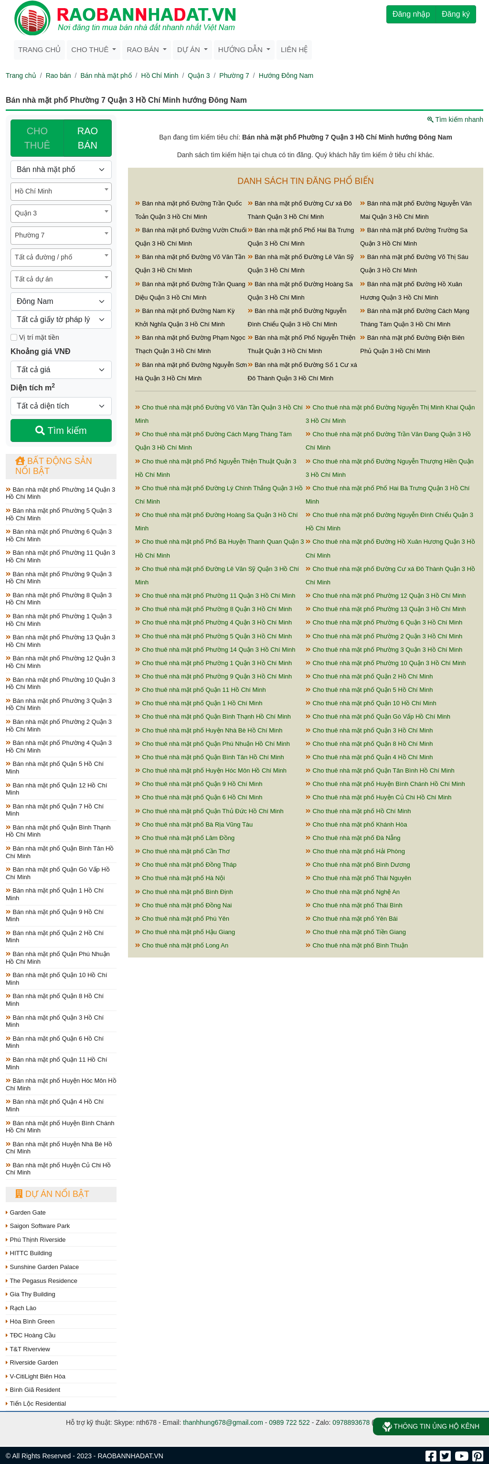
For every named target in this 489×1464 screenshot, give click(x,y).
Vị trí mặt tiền (35, 337)
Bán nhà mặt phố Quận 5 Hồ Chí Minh (55, 767)
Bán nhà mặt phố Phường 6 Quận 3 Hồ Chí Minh (59, 535)
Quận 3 (199, 75)
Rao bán (144, 49)
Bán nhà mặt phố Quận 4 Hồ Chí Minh (55, 1105)
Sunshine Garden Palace (42, 1266)
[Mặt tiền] (14, 337)
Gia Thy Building (30, 1294)
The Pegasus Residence (41, 1280)
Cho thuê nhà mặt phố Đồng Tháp (185, 864)
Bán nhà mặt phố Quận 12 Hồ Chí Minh (56, 789)
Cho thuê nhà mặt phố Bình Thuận (357, 945)
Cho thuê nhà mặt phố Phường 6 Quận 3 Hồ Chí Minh (384, 622)
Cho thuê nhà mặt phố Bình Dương (358, 864)
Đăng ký (456, 14)
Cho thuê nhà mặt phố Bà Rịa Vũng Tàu (194, 824)
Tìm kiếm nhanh (455, 119)
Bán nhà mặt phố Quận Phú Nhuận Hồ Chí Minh (58, 957)
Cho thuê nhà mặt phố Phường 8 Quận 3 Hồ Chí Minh (213, 609)
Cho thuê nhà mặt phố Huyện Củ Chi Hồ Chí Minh (379, 797)
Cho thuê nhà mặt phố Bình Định (184, 891)
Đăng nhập (411, 14)
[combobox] (61, 192)
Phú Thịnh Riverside (36, 1239)
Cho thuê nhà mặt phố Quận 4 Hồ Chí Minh (369, 757)
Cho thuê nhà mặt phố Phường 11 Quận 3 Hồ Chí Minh (215, 595)
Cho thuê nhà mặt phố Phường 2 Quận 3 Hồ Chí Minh (384, 636)
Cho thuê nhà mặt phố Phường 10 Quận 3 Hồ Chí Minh (386, 663)
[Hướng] (61, 301)
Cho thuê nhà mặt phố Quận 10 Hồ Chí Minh (371, 703)
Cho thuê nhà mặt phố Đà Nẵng (353, 837)
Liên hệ (294, 49)
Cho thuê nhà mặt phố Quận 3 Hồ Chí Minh (369, 730)
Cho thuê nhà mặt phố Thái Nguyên (358, 878)
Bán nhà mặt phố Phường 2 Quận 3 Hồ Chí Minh (59, 725)
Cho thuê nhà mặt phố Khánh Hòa (356, 824)
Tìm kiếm (60, 430)
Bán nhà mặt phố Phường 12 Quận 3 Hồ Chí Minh (60, 662)
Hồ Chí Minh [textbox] (33, 191)
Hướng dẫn (241, 49)
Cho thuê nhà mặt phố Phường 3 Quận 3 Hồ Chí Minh (384, 649)
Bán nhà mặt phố (105, 75)
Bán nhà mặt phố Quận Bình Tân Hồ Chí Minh (60, 852)
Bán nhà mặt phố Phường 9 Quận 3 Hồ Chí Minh (59, 578)
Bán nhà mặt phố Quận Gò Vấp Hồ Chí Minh (58, 873)
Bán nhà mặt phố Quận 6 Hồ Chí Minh (55, 1042)
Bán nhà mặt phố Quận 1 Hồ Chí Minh (55, 894)
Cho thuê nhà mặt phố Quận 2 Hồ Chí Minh (369, 676)
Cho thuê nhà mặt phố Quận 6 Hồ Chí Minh (198, 797)
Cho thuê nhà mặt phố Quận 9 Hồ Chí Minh (198, 783)
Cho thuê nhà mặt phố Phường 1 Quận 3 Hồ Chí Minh (213, 663)
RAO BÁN (87, 138)
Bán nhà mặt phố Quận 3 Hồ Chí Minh (55, 1021)
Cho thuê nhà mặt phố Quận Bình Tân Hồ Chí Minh (209, 757)
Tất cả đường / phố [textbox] (43, 257)
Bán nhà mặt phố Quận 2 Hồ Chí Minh (55, 936)
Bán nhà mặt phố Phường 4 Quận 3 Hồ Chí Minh (59, 746)
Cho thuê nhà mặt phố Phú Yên (182, 918)
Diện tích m (33, 387)
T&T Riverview (28, 1349)
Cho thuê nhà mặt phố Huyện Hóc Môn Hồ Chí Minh (211, 770)
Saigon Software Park (38, 1225)
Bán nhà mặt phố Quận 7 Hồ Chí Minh (55, 810)
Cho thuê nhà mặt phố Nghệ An (353, 891)
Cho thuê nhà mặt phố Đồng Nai (183, 905)
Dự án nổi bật (52, 1194)
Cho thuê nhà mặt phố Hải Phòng (355, 851)
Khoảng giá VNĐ (40, 351)
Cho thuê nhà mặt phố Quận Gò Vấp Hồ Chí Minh (378, 716)
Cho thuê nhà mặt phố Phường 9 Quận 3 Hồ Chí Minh (213, 676)
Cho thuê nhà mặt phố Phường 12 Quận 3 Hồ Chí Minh (386, 595)
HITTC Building (29, 1253)
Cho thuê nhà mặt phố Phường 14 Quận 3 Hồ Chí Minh (215, 649)
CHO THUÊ (37, 138)
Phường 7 (234, 75)
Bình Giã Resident (33, 1389)
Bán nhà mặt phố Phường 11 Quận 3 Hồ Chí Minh (60, 556)
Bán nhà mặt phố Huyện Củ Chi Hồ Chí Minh (58, 1169)
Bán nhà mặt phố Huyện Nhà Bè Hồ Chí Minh (59, 1148)
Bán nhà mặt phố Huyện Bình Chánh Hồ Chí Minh (60, 1127)
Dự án (189, 49)
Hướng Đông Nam (286, 75)
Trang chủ (39, 49)
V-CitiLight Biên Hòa (35, 1376)
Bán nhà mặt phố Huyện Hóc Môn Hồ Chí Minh (61, 1084)
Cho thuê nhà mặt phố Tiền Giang (356, 932)
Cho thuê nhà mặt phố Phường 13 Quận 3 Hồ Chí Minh (386, 609)
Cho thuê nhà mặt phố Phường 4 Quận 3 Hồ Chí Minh (213, 622)
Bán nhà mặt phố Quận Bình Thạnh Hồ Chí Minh (58, 831)
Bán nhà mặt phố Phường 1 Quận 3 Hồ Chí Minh (59, 620)
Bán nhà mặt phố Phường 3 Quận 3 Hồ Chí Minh (59, 704)
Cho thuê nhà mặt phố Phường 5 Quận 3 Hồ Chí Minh (213, 636)
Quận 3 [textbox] (26, 213)
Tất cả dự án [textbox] (34, 279)
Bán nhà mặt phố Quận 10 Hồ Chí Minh (56, 978)
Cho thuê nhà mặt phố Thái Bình (354, 905)
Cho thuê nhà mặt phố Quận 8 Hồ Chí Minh (369, 743)
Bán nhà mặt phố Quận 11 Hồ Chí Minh (56, 1063)
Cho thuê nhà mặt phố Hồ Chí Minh (358, 811)
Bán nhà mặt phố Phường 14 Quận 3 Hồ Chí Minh (60, 493)
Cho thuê (90, 49)
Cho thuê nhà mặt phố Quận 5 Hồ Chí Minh (369, 689)
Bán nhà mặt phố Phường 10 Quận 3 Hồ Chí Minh (60, 683)
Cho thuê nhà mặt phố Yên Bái (352, 918)
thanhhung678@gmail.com (223, 1422)
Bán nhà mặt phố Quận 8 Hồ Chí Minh (55, 999)
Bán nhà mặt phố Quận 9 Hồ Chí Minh (55, 915)
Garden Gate (26, 1212)
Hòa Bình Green (30, 1321)
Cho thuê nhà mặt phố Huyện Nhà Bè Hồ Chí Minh (208, 730)
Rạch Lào (21, 1308)
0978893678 (351, 1422)
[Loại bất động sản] (61, 170)
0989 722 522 (289, 1422)
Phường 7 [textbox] (29, 235)
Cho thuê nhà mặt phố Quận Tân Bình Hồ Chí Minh (380, 770)
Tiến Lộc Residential (36, 1403)
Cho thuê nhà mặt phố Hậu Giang (185, 932)
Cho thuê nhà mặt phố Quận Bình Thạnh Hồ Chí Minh (213, 716)
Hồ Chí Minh (159, 75)
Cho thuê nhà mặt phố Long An (181, 945)
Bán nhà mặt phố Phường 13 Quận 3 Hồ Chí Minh (60, 641)
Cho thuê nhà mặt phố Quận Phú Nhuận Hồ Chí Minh (212, 743)
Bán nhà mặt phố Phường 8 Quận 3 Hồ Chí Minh (59, 599)
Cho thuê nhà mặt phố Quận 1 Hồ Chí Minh (198, 703)
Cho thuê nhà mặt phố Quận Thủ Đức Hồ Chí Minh (209, 811)
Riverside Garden (32, 1362)
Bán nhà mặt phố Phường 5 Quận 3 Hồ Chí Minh (59, 514)
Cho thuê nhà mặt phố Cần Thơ (182, 851)
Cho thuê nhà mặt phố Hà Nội (180, 878)
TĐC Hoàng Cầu (30, 1335)
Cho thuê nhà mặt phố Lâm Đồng (184, 837)
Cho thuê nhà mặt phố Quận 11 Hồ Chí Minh (200, 689)
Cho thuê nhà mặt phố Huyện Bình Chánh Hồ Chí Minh (385, 783)
